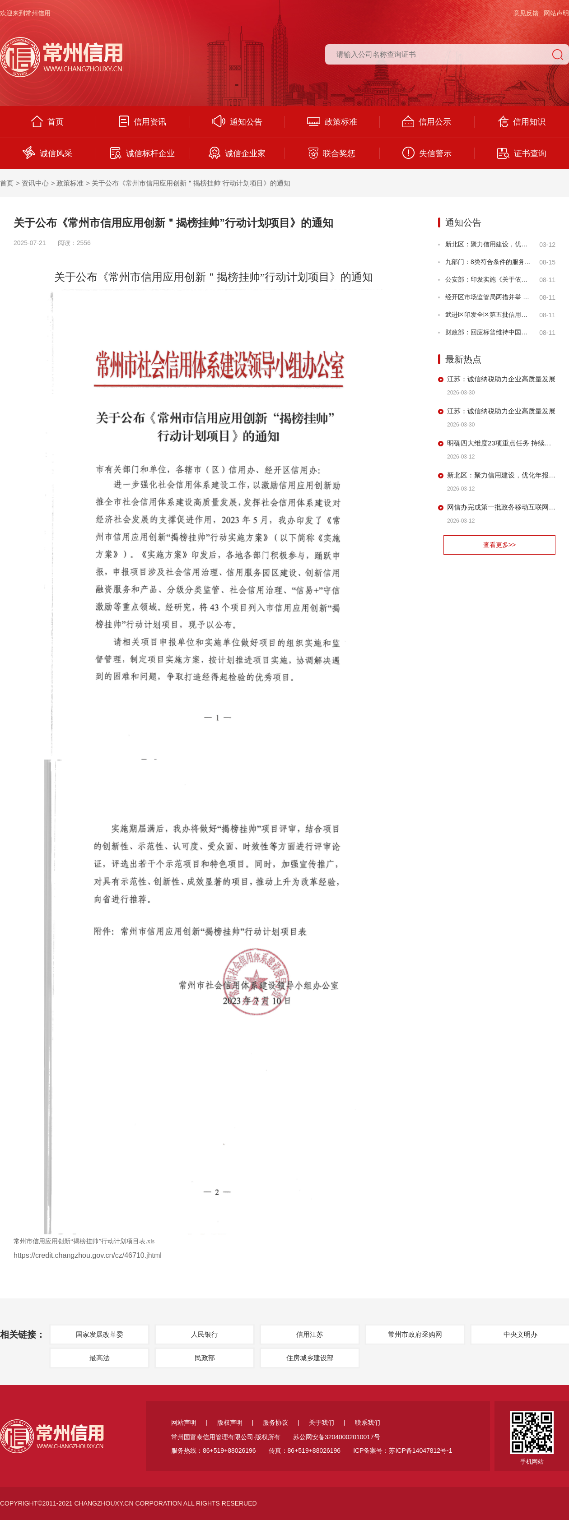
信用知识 (522, 121)
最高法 (99, 1358)
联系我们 (367, 1422)
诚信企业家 (237, 153)
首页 (47, 121)
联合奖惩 (331, 153)
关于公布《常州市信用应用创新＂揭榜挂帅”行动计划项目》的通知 (191, 183)
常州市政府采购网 (415, 1334)
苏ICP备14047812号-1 (420, 1450)
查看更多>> (499, 544)
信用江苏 (309, 1334)
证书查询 (521, 153)
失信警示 (427, 153)
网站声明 (556, 13)
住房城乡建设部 (310, 1358)
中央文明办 (520, 1334)
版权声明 (230, 1422)
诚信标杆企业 (142, 153)
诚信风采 (47, 152)
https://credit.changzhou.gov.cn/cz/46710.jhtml (88, 1255)
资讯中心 (35, 183)
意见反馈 (526, 13)
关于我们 (321, 1422)
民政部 (205, 1358)
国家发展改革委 (99, 1334)
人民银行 (204, 1334)
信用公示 (426, 121)
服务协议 (275, 1422)
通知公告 (237, 121)
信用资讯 (142, 121)
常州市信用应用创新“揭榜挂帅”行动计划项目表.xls (84, 1241)
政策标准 (332, 121)
